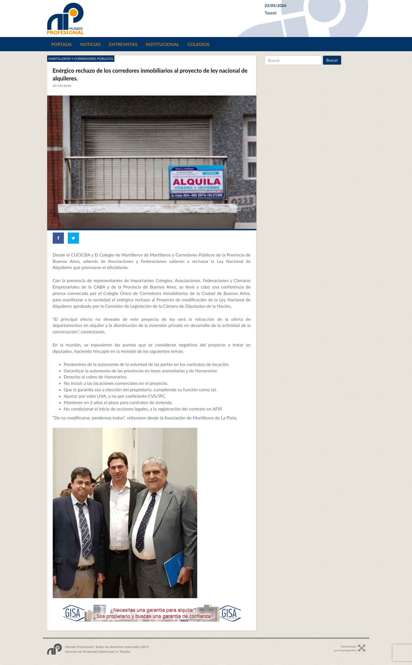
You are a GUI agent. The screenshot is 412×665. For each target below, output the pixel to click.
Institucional (162, 44)
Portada (61, 44)
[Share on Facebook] (58, 238)
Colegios (198, 44)
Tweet (271, 12)
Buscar (332, 60)
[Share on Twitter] (73, 238)
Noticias (90, 44)
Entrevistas (123, 44)
